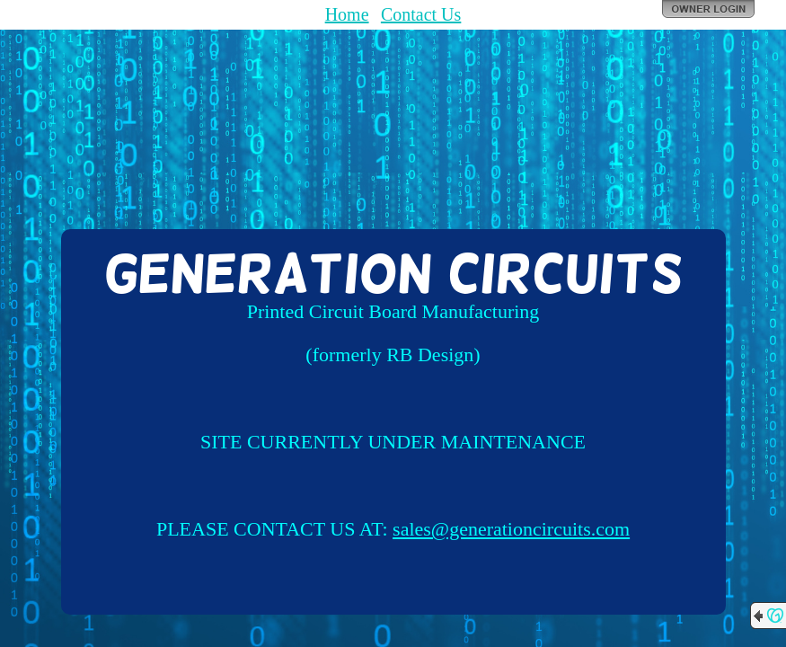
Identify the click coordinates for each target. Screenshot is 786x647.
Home (347, 14)
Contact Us (421, 14)
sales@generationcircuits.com (511, 529)
